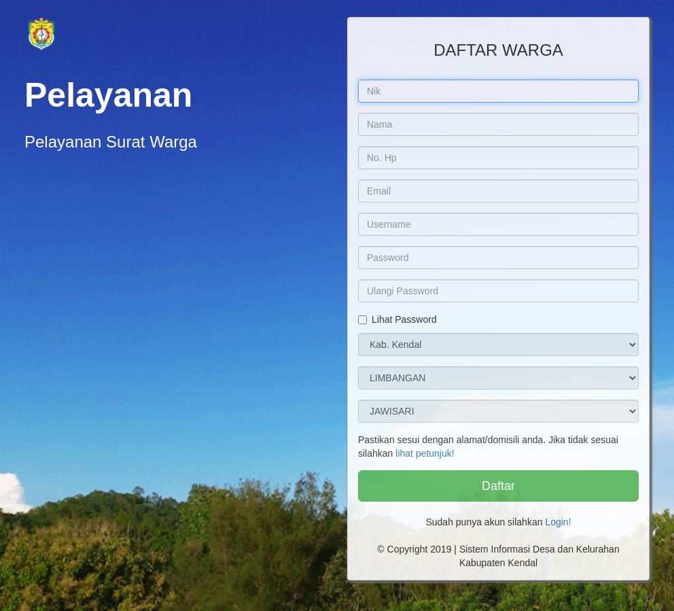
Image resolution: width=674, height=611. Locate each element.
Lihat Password (397, 319)
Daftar (498, 486)
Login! (558, 522)
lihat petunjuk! (424, 453)
